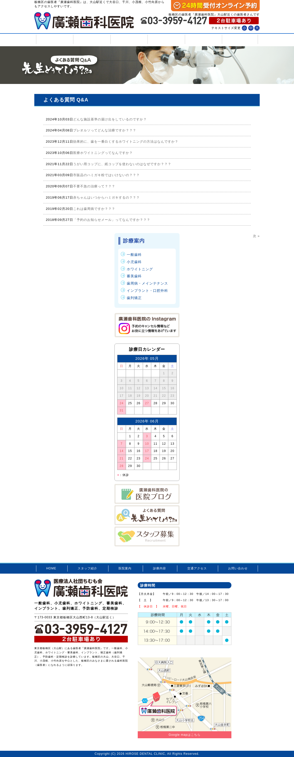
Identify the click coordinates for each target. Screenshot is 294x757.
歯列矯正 (134, 298)
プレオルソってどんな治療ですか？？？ (104, 130)
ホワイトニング (140, 269)
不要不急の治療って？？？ (94, 186)
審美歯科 (134, 276)
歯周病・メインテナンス (147, 283)
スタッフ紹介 (91, 39)
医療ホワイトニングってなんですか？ (103, 153)
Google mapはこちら (184, 735)
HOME (54, 39)
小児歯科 (134, 262)
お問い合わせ (240, 39)
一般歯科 (134, 255)
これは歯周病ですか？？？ (94, 209)
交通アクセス (203, 39)
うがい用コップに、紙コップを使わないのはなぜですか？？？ (122, 164)
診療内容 (166, 39)
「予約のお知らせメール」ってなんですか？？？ (111, 220)
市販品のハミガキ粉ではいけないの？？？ (106, 175)
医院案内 (128, 39)
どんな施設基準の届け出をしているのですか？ (110, 119)
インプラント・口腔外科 (147, 291)
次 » (256, 236)
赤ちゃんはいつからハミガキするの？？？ (106, 197)
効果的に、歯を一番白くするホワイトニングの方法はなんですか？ (125, 141)
